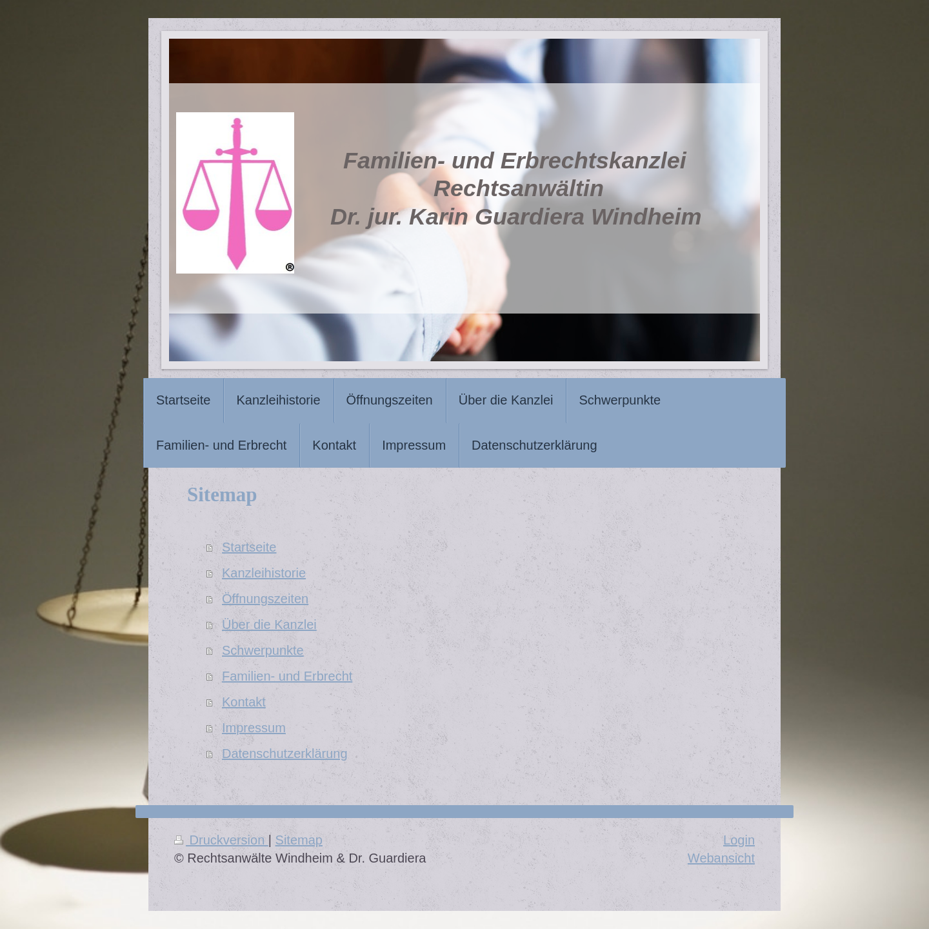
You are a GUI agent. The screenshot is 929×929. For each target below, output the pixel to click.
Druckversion (221, 840)
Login (739, 840)
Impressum (254, 728)
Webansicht (721, 858)
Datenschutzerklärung (285, 753)
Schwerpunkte (263, 650)
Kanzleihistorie (264, 573)
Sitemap (299, 840)
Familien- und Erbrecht (287, 676)
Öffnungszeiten (265, 599)
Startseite (249, 547)
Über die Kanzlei (269, 624)
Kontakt (244, 702)
